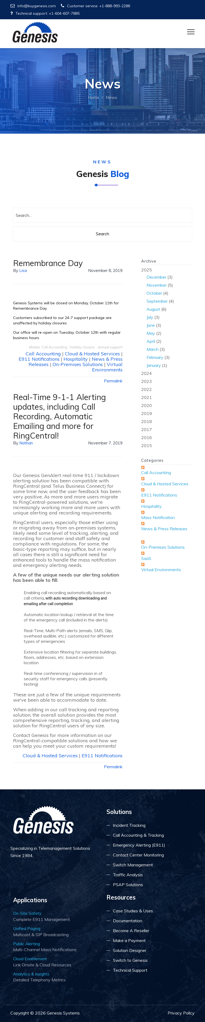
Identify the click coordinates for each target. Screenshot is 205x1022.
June (151, 325)
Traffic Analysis (128, 874)
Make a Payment (129, 940)
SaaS (146, 558)
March (153, 349)
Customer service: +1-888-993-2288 (95, 5)
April (151, 341)
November (157, 285)
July (150, 317)
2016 (146, 437)
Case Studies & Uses (133, 910)
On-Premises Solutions (78, 364)
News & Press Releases (164, 528)
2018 (146, 421)
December (156, 277)
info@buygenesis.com (33, 5)
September (157, 301)
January (154, 365)
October (154, 293)
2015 (146, 445)
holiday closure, (83, 347)
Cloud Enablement (30, 958)
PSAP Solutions (128, 884)
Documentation (127, 920)
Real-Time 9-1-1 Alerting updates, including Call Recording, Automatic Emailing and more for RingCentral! (59, 416)
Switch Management (133, 864)
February (155, 357)
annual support (110, 347)
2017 (146, 429)
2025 (166, 318)
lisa (23, 270)
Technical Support (130, 970)
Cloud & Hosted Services (92, 354)
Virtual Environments (107, 367)
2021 (146, 397)
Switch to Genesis (130, 960)
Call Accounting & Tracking (138, 835)
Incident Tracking (129, 825)
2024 (146, 373)
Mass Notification (158, 517)
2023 (146, 381)
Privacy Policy (181, 1013)
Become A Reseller (131, 930)
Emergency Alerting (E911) (139, 845)
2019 (146, 413)
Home (93, 97)
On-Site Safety (27, 913)
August (153, 309)
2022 (146, 389)
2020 (146, 405)
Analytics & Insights (31, 974)
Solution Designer (129, 950)
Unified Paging (26, 928)
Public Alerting (26, 943)
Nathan (26, 442)
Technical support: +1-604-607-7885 (45, 13)
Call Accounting (55, 347)
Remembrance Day (48, 263)
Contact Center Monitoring (138, 855)
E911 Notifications (39, 359)
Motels (34, 347)
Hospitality (76, 359)
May (151, 333)
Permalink (113, 380)
